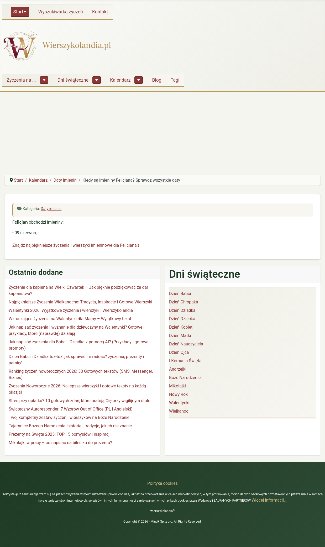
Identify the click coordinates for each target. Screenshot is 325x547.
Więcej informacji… (269, 500)
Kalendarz (120, 80)
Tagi (175, 80)
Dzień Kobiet (180, 327)
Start (18, 11)
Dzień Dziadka (182, 310)
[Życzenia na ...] (44, 80)
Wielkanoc (178, 411)
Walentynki (179, 402)
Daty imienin (51, 209)
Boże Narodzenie (185, 377)
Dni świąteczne (72, 80)
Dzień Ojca (179, 352)
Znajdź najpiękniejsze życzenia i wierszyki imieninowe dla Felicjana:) (75, 245)
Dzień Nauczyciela (186, 343)
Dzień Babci (180, 293)
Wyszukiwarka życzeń (60, 11)
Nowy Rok (178, 394)
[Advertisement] (162, 131)
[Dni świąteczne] (96, 80)
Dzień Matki (180, 335)
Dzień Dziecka (182, 318)
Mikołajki (177, 385)
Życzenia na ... (21, 80)
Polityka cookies (162, 483)
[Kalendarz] (138, 80)
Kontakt (100, 11)
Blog (156, 80)
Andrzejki (177, 369)
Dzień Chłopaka (183, 301)
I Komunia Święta (185, 360)
